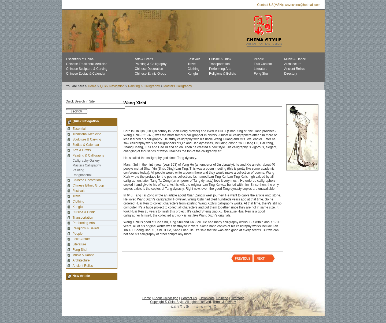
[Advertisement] (186, 119)
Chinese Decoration (149, 69)
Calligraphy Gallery (86, 160)
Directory (290, 73)
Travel (192, 64)
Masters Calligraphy (178, 86)
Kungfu (193, 73)
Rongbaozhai (82, 175)
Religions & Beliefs (222, 73)
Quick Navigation (112, 86)
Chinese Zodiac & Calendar (86, 73)
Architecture (292, 64)
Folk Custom (263, 64)
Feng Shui (261, 73)
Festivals (194, 59)
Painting (78, 170)
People (259, 59)
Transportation (219, 64)
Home (92, 86)
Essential (79, 129)
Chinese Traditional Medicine (86, 64)
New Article (81, 276)
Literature (261, 69)
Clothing (193, 69)
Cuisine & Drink (220, 59)
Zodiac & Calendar (86, 145)
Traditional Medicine (87, 134)
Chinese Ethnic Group (150, 73)
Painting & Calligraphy (150, 64)
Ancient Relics (294, 69)
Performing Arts (220, 69)
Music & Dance (295, 59)
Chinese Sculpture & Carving (86, 69)
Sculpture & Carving (87, 139)
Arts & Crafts (144, 59)
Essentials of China (80, 59)
